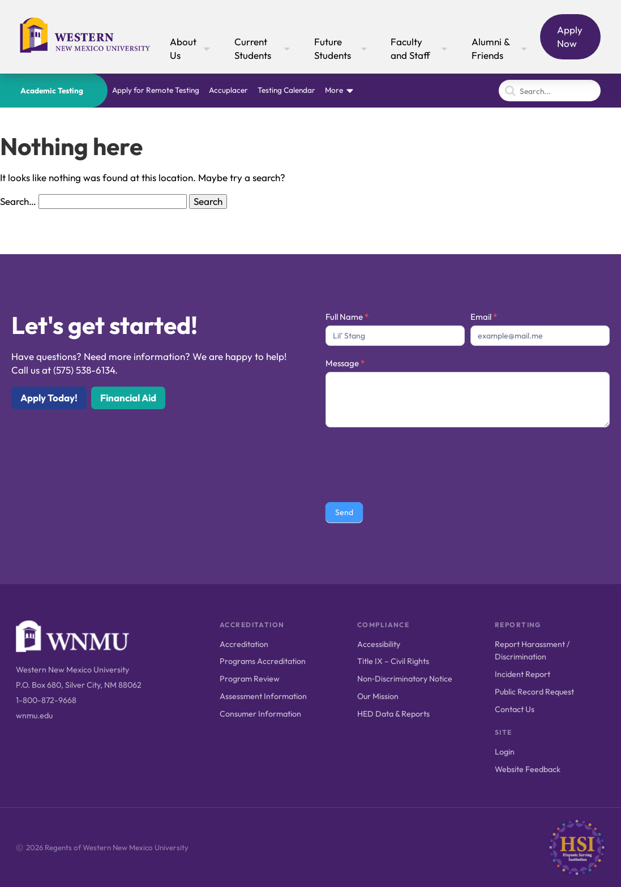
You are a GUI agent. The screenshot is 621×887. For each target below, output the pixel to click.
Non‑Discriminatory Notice (404, 679)
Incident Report (522, 674)
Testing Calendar (286, 90)
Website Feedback (527, 769)
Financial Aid (128, 398)
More (334, 90)
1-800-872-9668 (46, 700)
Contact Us (514, 709)
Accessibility (378, 644)
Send (344, 512)
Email (483, 316)
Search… (18, 201)
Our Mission (378, 696)
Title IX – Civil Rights (393, 661)
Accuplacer (228, 90)
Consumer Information (260, 714)
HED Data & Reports (393, 714)
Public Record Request (534, 692)
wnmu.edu (34, 715)
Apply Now (570, 36)
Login (505, 752)
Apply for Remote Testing (155, 90)
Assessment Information (263, 696)
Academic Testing (51, 90)
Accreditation (244, 644)
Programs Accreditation (263, 661)
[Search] (550, 90)
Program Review (250, 679)
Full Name (347, 316)
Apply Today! (49, 398)
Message (345, 363)
